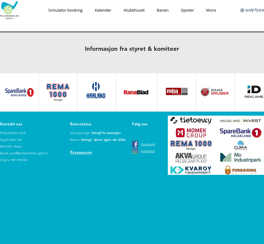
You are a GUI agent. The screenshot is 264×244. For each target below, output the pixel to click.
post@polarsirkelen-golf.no (29, 153)
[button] (163, 10)
